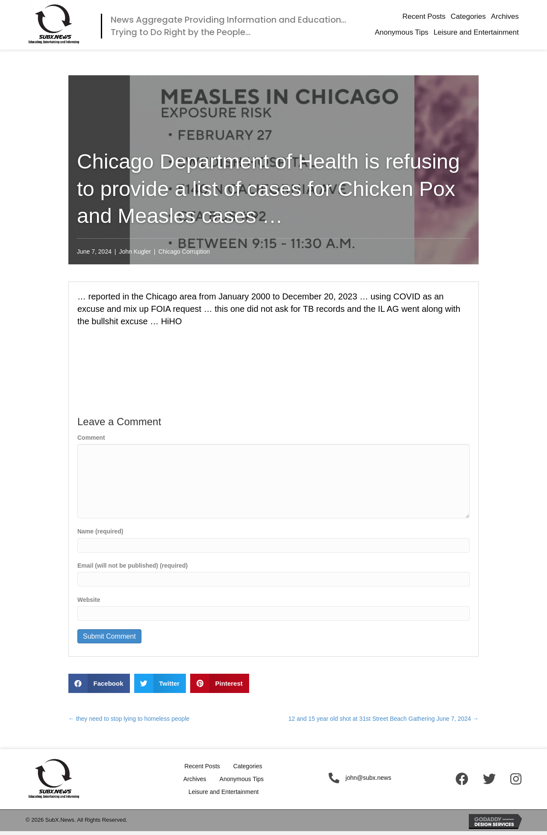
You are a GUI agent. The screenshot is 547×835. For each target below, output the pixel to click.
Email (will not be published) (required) (132, 565)
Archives (194, 779)
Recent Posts (202, 766)
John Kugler (135, 251)
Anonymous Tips (242, 779)
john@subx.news (368, 777)
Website (88, 599)
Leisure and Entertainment (223, 791)
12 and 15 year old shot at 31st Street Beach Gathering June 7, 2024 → (383, 718)
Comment (91, 437)
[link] (424, 17)
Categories (247, 766)
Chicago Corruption (184, 251)
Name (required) (100, 531)
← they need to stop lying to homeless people (128, 718)
